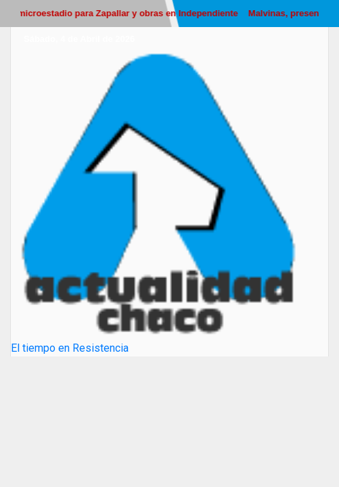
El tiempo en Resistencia (70, 348)
